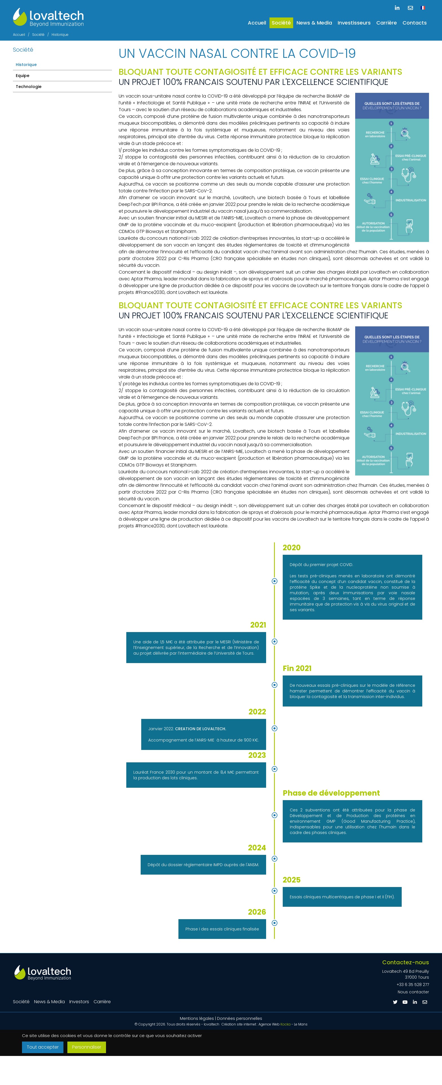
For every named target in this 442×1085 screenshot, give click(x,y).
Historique (26, 64)
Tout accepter (44, 1047)
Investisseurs (354, 22)
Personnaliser (91, 1047)
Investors (79, 1001)
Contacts (415, 22)
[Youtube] (405, 1002)
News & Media (314, 22)
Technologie (28, 86)
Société (281, 22)
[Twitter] (395, 1002)
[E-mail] (425, 1002)
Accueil (257, 22)
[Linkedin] (415, 1002)
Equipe (22, 75)
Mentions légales (197, 1018)
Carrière (386, 22)
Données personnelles (239, 1018)
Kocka (285, 1024)
